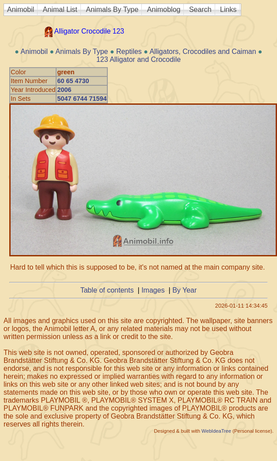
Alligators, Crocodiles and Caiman (203, 51)
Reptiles (129, 51)
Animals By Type (112, 9)
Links (228, 9)
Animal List (60, 9)
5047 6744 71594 (81, 98)
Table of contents (107, 290)
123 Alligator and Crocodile (138, 59)
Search (200, 9)
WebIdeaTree (216, 431)
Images (152, 290)
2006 (64, 89)
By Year (184, 290)
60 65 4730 (73, 80)
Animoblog (164, 9)
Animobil (20, 9)
